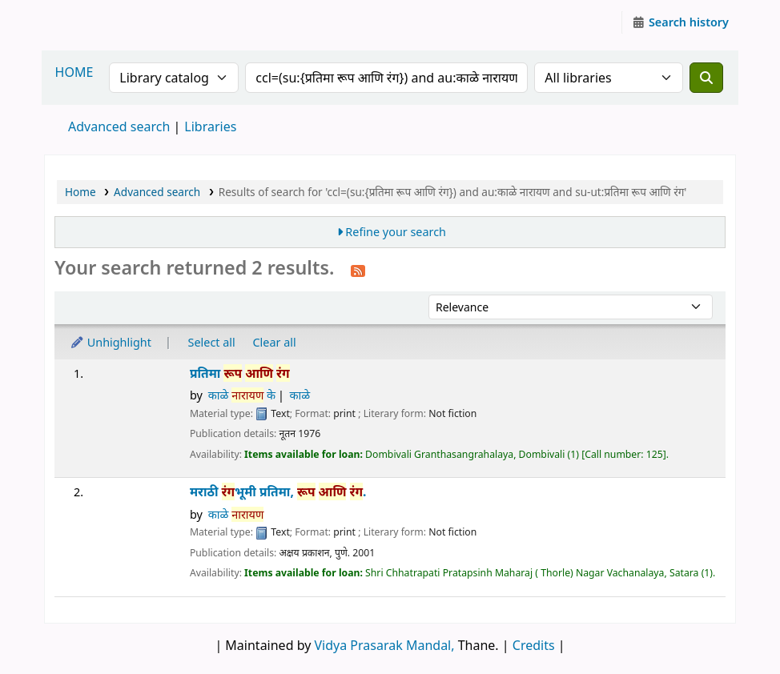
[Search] (706, 77)
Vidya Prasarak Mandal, (385, 645)
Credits (534, 645)
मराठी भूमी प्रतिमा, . (278, 491)
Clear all (274, 342)
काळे (300, 395)
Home (80, 191)
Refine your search (395, 231)
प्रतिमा (240, 373)
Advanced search (119, 126)
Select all (211, 342)
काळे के (241, 395)
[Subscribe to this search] (358, 270)
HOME (74, 72)
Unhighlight (110, 342)
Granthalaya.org (85, 22)
